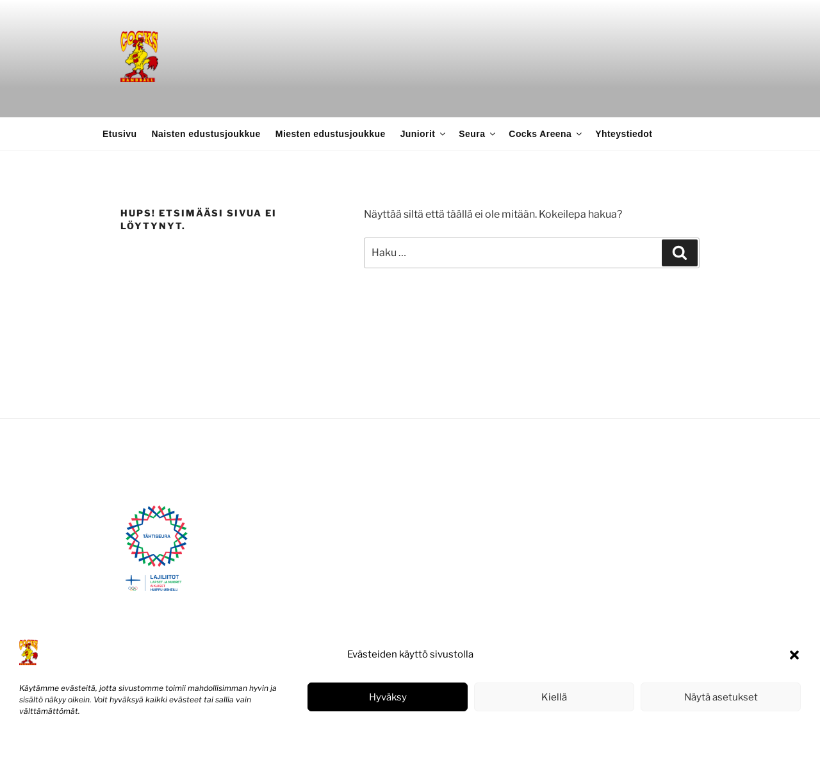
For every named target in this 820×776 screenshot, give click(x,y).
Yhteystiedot (623, 134)
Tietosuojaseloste (115, 752)
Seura (478, 134)
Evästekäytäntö (48, 752)
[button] (794, 655)
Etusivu (119, 134)
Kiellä (554, 697)
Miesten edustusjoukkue (330, 134)
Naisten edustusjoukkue (206, 134)
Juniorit (424, 134)
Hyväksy (388, 697)
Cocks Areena (546, 134)
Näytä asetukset (721, 697)
